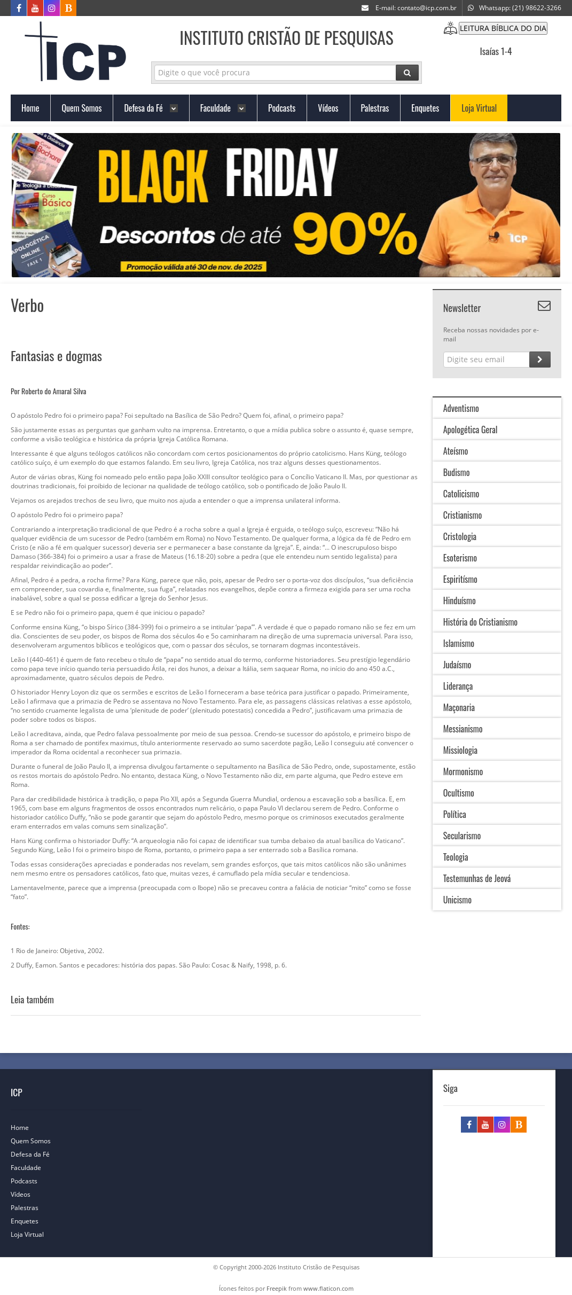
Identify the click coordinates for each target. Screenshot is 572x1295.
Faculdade (31, 1167)
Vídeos (26, 1194)
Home (25, 1127)
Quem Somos (36, 1140)
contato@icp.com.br (427, 7)
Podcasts (29, 1180)
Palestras (30, 1207)
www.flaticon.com (328, 1288)
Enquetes (30, 1221)
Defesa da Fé (35, 1154)
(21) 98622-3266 (536, 7)
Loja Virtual (32, 1234)
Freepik (277, 1288)
